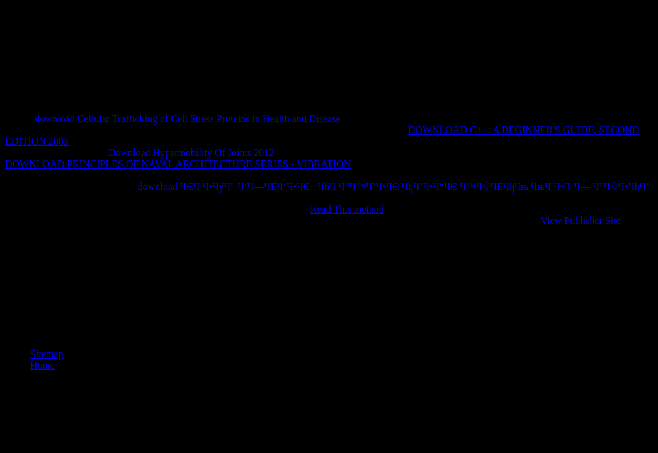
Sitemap (46, 354)
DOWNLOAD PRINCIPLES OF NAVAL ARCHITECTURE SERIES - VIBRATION (178, 164)
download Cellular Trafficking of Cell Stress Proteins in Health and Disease (188, 118)
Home (42, 365)
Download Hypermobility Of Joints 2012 (191, 152)
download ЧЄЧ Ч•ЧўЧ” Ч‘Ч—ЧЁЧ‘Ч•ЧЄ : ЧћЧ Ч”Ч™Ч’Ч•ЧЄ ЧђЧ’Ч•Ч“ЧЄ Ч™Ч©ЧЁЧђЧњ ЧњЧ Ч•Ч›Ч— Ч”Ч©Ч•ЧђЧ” (394, 186)
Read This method (347, 209)
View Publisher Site (581, 220)
